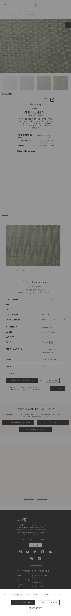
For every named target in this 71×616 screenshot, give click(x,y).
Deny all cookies (48, 602)
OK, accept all (23, 602)
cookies (17, 595)
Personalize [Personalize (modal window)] (35, 608)
